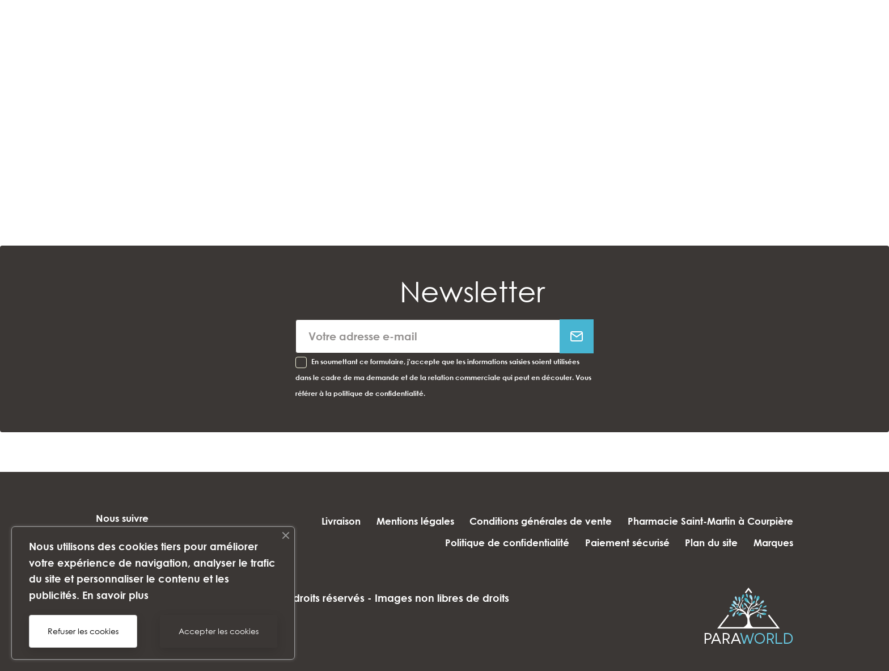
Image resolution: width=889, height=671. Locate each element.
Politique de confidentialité (495, 542)
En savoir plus (115, 595)
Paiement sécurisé (619, 542)
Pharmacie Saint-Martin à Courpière (710, 521)
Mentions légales (407, 521)
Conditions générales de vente (536, 521)
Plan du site (707, 542)
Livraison (328, 521)
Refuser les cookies (83, 631)
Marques (773, 542)
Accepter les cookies (219, 631)
